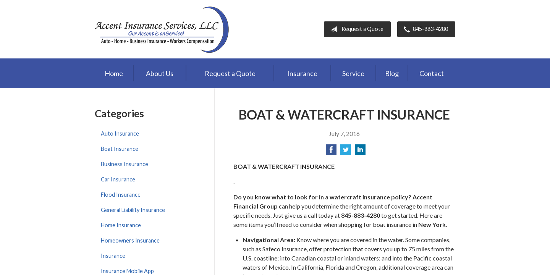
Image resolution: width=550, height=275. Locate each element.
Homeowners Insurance (130, 240)
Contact (431, 73)
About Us (159, 73)
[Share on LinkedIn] (360, 151)
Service (353, 73)
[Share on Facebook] (331, 151)
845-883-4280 (424, 29)
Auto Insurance (120, 133)
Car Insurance (118, 179)
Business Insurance (124, 164)
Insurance (302, 73)
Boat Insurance (119, 149)
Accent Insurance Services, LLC (162, 29)
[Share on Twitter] (345, 151)
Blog (392, 73)
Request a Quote (355, 29)
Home (114, 73)
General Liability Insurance (133, 210)
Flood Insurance (121, 194)
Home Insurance (121, 225)
